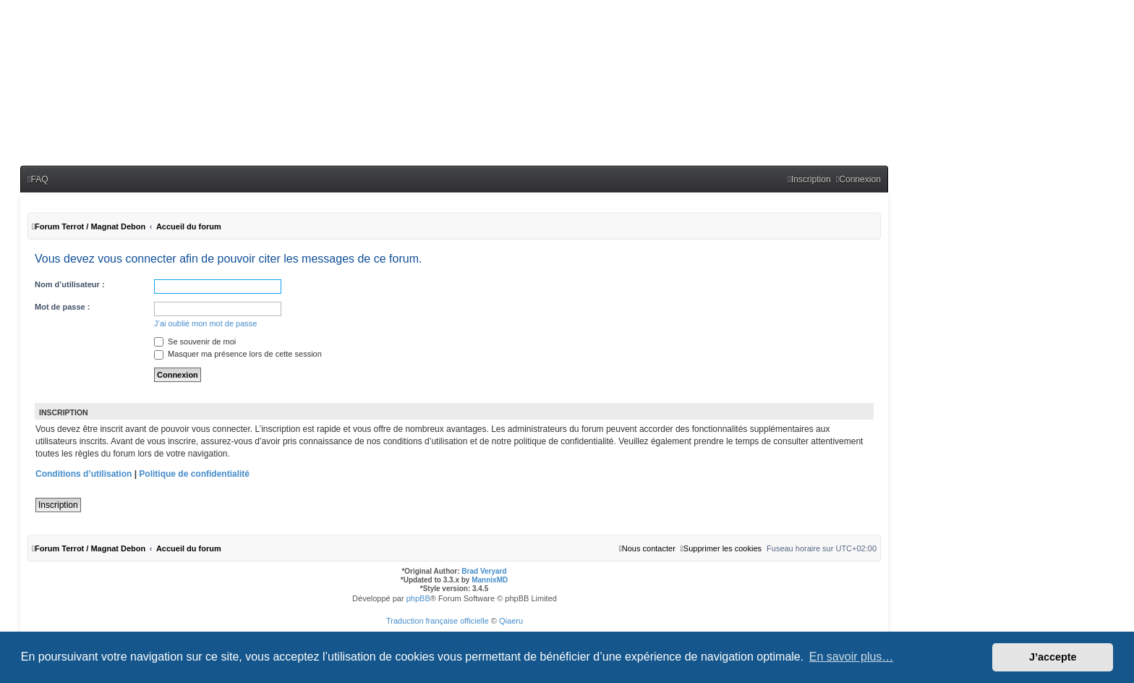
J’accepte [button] (1053, 657)
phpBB (418, 598)
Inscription (58, 505)
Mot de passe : (62, 306)
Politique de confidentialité (194, 474)
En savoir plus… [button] (851, 656)
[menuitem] (37, 180)
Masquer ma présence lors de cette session (238, 353)
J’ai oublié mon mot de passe (205, 323)
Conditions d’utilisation (83, 474)
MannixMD (490, 580)
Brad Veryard (483, 571)
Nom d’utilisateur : (70, 284)
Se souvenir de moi (195, 341)
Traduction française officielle (437, 620)
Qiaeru (511, 620)
